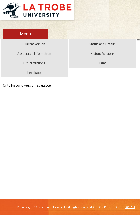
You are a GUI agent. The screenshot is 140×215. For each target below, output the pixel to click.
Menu (25, 34)
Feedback (34, 72)
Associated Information (34, 53)
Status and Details (102, 44)
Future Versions (34, 63)
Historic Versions (102, 53)
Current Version (34, 44)
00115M (130, 207)
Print (102, 63)
